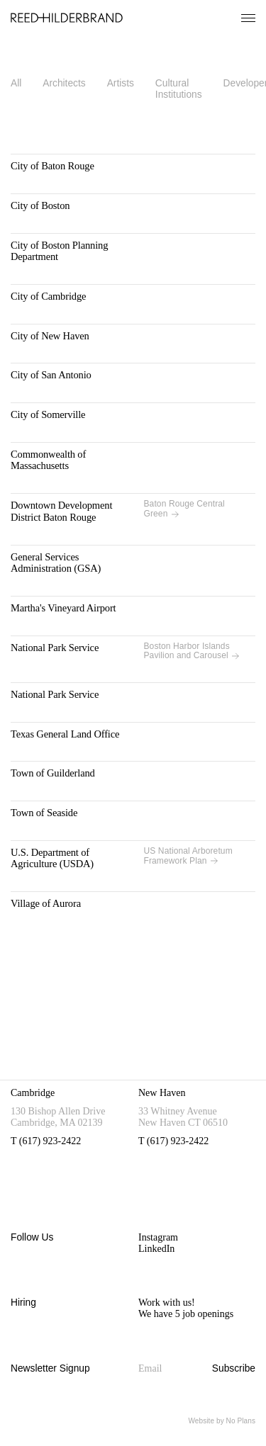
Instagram (158, 1237)
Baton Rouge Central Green (184, 509)
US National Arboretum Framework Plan (188, 856)
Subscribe (233, 1368)
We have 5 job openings (185, 1314)
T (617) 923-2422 (46, 1141)
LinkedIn (156, 1248)
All (16, 83)
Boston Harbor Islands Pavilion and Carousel (192, 651)
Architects (64, 83)
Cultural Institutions (178, 89)
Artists (120, 83)
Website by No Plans (221, 1421)
